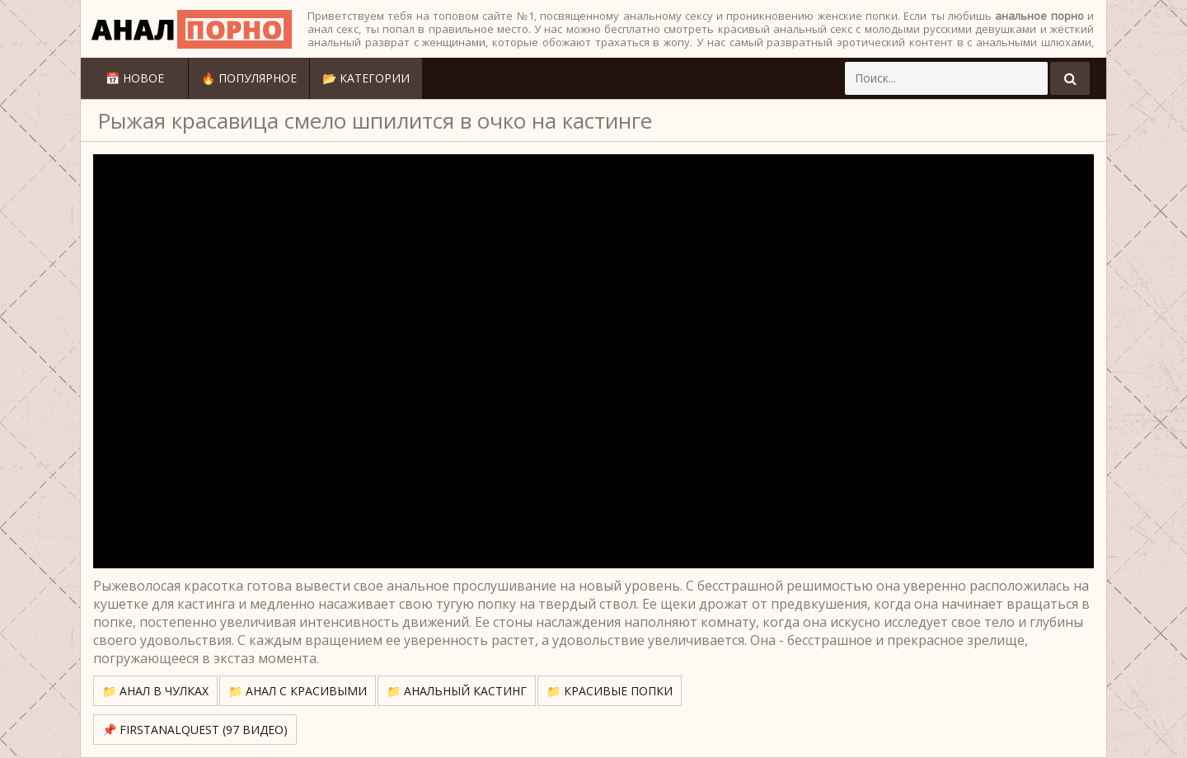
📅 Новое (135, 78)
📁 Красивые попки (610, 691)
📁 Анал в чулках (155, 691)
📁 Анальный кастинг (457, 691)
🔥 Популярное (249, 78)
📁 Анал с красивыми (297, 691)
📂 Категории (366, 78)
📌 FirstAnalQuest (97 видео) (195, 729)
